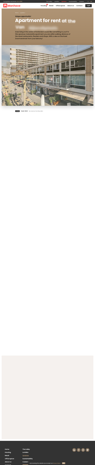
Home (7, 449)
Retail (7, 455)
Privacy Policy (56, 463)
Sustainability (73, 1)
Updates (63, 1)
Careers (81, 1)
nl (88, 1)
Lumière (56, 1)
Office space (9, 459)
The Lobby (49, 1)
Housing (8, 452)
